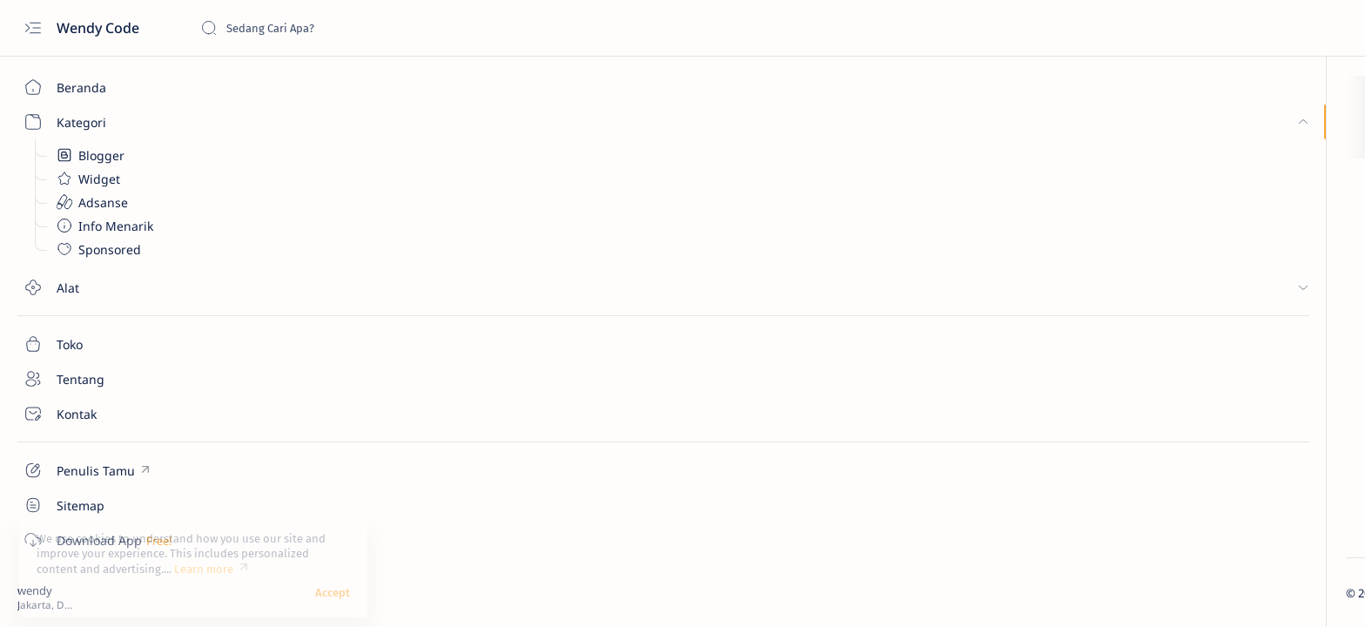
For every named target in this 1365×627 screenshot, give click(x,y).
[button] (1269, 592)
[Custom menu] (100, 470)
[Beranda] (100, 87)
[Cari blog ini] (331, 28)
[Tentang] (100, 378)
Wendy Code (100, 27)
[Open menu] (32, 28)
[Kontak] (100, 413)
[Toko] (100, 344)
